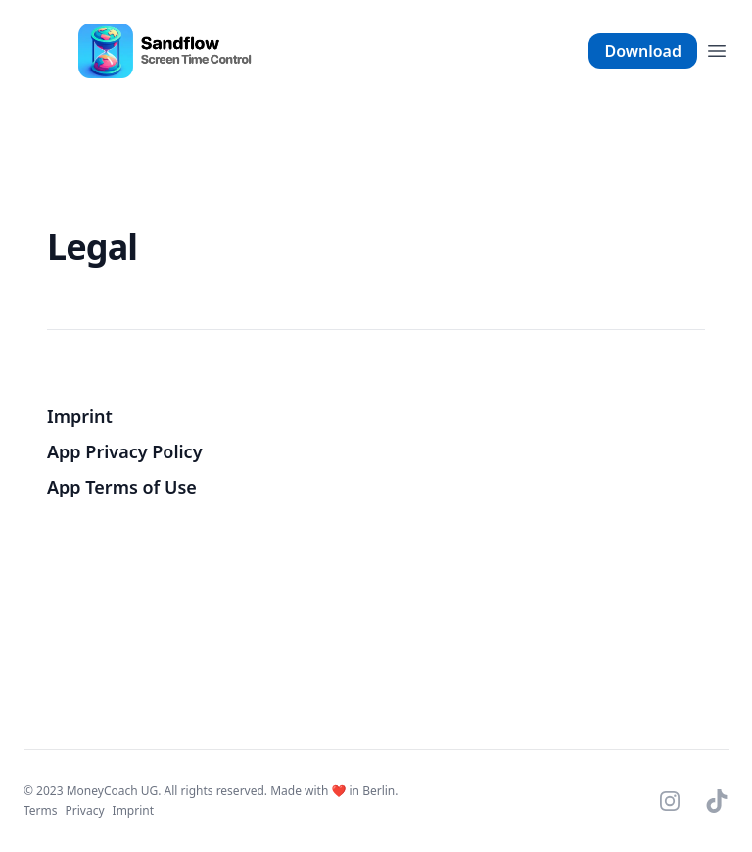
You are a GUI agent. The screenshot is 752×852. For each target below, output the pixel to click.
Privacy (85, 810)
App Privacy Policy (125, 451)
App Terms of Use (122, 486)
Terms (41, 810)
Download (643, 51)
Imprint (80, 416)
